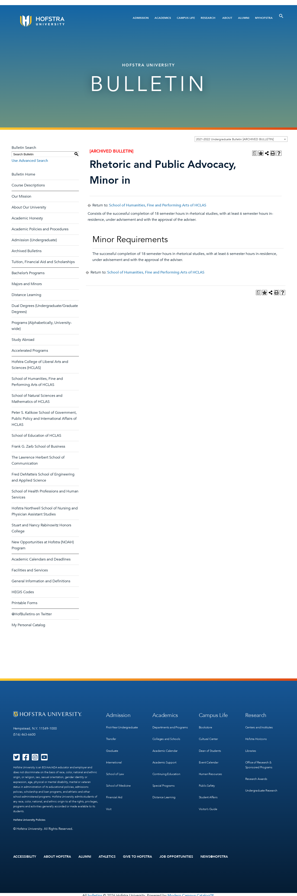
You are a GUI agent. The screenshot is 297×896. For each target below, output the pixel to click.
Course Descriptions (28, 185)
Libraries (251, 743)
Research (208, 18)
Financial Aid (115, 781)
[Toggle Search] (281, 16)
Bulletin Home (23, 174)
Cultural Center (210, 734)
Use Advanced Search (30, 160)
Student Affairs (209, 781)
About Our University (29, 207)
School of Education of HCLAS (36, 435)
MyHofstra (264, 18)
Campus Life (186, 18)
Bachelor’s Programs (28, 273)
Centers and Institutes (261, 724)
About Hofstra (57, 855)
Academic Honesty (27, 218)
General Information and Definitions (41, 581)
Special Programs (164, 777)
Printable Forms (24, 603)
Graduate (112, 743)
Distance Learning (26, 294)
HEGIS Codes (23, 592)
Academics (163, 18)
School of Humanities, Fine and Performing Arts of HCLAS (157, 205)
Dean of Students (211, 743)
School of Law (115, 762)
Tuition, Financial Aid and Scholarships (43, 261)
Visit (109, 791)
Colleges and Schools (167, 739)
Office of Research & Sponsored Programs (260, 755)
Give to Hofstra (137, 855)
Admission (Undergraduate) (34, 240)
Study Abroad (23, 339)
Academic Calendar (166, 748)
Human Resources (211, 762)
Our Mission (21, 196)
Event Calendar (209, 753)
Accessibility (24, 855)
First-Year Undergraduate (124, 724)
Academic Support (165, 758)
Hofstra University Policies (29, 820)
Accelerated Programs (30, 350)
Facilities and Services (30, 570)
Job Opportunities (176, 855)
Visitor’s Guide (209, 791)
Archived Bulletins (27, 251)
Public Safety (208, 772)
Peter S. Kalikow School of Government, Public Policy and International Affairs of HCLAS (44, 418)
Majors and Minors (27, 284)
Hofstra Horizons (256, 734)
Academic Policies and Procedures (40, 229)
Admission (141, 18)
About (227, 18)
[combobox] (241, 139)
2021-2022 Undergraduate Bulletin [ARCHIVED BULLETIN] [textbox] (235, 139)
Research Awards (257, 767)
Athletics (107, 855)
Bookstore (206, 724)
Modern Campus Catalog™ (191, 893)
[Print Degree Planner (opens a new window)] (254, 153)
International (115, 753)
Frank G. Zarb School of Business (38, 446)
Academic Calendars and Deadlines (41, 559)
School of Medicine (119, 772)
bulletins (95, 893)
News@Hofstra (214, 855)
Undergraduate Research (263, 777)
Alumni (243, 18)
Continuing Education (167, 767)
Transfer (111, 734)
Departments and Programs (165, 727)
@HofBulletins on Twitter (32, 614)
